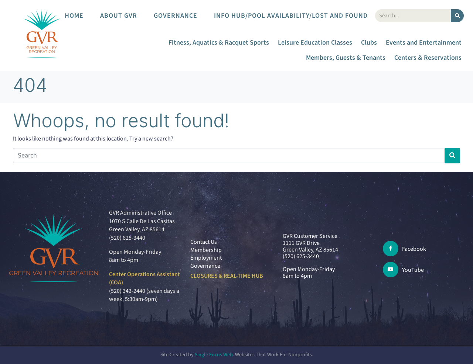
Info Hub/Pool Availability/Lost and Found (291, 15)
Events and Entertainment (424, 42)
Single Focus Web (214, 354)
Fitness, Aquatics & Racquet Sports (219, 42)
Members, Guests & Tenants (345, 57)
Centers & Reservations (428, 57)
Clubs (369, 42)
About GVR (118, 15)
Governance (175, 15)
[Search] (457, 15)
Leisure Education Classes (315, 42)
